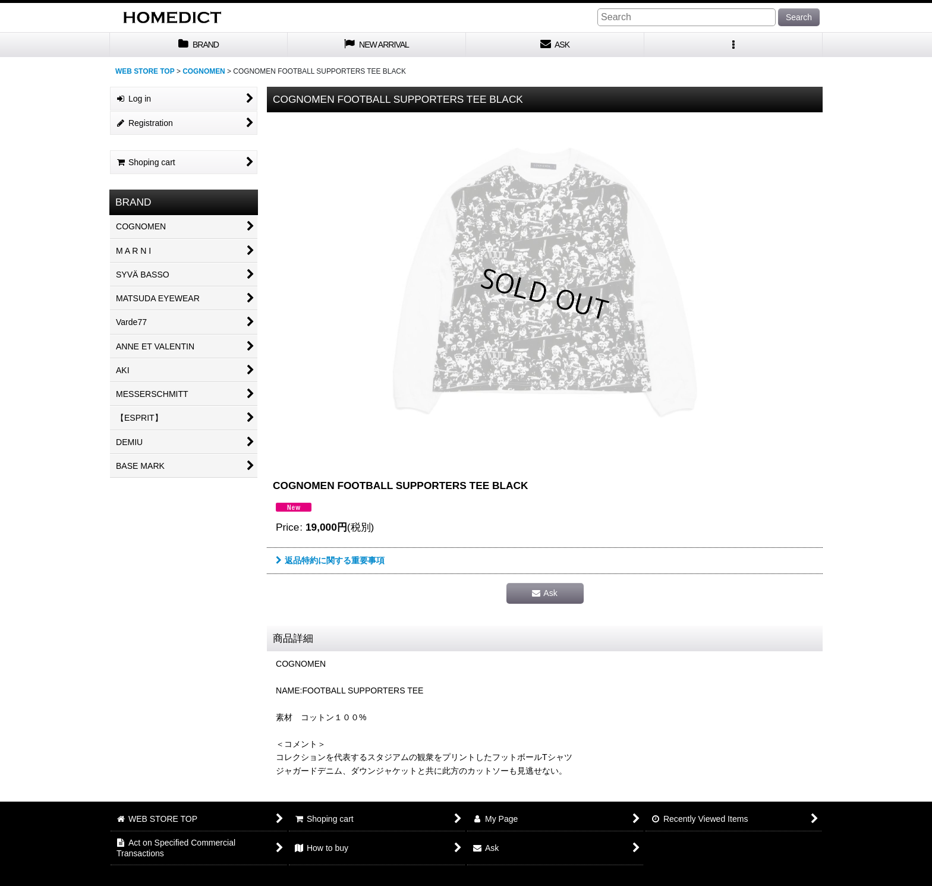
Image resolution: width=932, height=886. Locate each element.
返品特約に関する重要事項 (330, 560)
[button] (733, 45)
